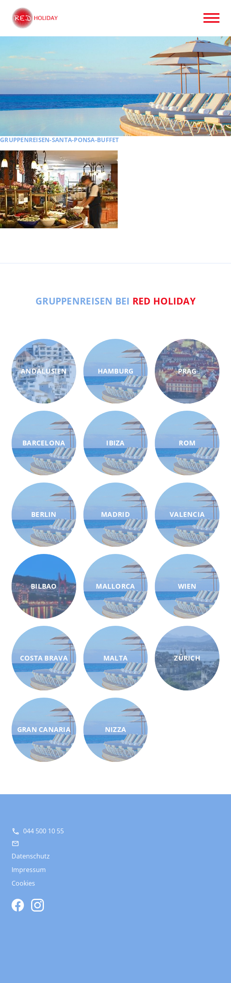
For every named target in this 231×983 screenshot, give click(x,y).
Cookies (23, 883)
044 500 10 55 (43, 831)
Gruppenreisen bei (115, 301)
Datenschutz (31, 856)
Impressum (29, 869)
